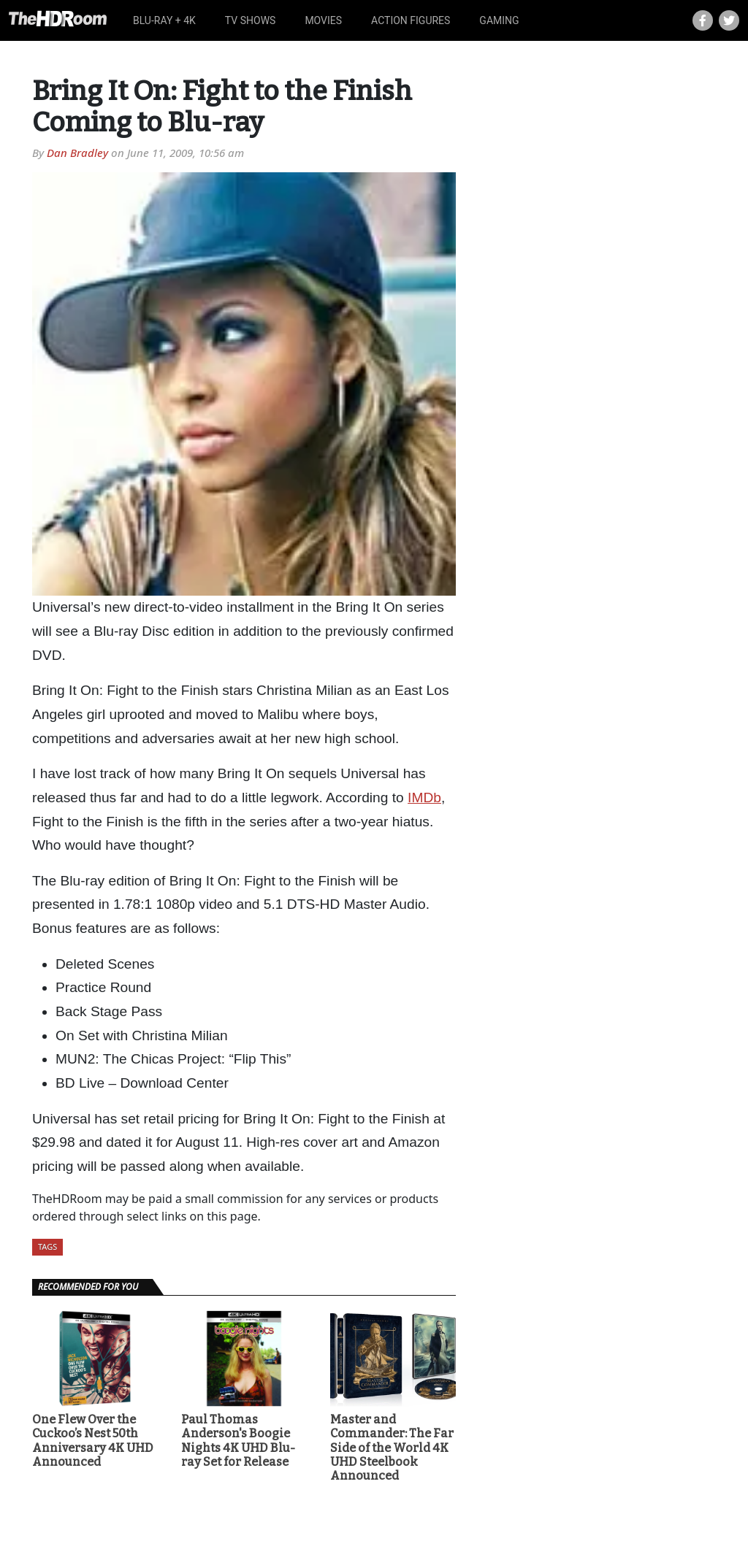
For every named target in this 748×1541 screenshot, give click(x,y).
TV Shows (250, 20)
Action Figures (410, 20)
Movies (323, 20)
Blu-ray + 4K (164, 20)
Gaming (499, 20)
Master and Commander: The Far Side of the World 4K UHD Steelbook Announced (392, 1448)
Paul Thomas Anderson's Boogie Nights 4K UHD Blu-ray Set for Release (238, 1441)
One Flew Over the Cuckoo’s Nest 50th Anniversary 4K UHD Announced (92, 1441)
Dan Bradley (77, 152)
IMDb (424, 797)
